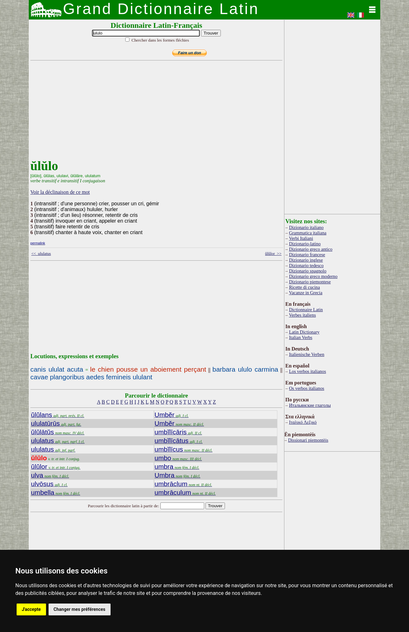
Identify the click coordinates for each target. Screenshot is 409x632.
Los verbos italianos (307, 371)
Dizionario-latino (304, 243)
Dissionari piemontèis (308, 440)
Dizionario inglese (306, 260)
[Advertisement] (155, 113)
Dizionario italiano (306, 227)
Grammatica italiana (307, 232)
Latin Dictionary (304, 332)
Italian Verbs (300, 337)
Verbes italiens (302, 315)
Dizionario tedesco (306, 265)
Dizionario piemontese (310, 281)
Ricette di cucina (304, 287)
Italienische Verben (306, 354)
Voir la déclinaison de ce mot (60, 192)
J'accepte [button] (31, 609)
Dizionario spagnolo (307, 270)
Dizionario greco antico (310, 249)
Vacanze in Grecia (305, 292)
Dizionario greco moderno (313, 276)
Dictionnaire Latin (306, 309)
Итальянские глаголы (310, 405)
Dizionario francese (307, 254)
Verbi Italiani (301, 238)
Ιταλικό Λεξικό (303, 422)
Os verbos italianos (306, 388)
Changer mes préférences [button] (79, 609)
